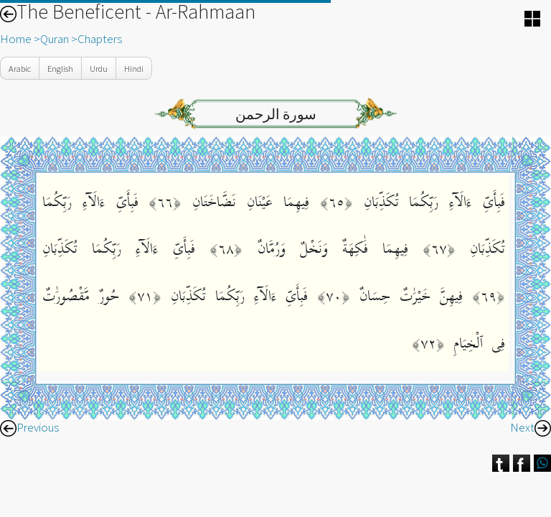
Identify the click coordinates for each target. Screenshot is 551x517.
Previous (29, 427)
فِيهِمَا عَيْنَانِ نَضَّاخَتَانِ (245, 202)
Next (530, 427)
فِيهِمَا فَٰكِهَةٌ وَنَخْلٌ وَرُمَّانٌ (325, 249)
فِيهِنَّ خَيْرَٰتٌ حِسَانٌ (406, 296)
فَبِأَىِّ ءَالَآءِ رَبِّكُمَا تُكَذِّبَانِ (429, 202)
